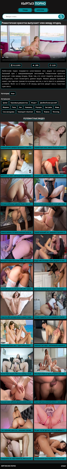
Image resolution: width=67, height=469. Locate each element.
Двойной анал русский (48, 103)
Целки (5, 103)
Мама (57, 107)
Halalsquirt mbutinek (25, 112)
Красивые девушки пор (19, 103)
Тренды (25, 10)
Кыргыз (33, 3)
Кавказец (28, 107)
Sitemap (63, 466)
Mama (38, 112)
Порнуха (38, 107)
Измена (46, 112)
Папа (14, 107)
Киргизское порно (8, 466)
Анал (13, 93)
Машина (6, 107)
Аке (20, 107)
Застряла (48, 107)
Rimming (56, 112)
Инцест (34, 103)
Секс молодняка (8, 112)
